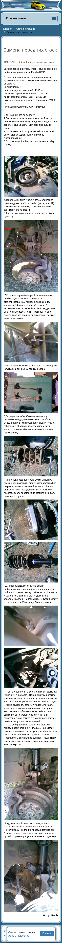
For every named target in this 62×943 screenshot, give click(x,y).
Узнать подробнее (18, 935)
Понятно (46, 933)
